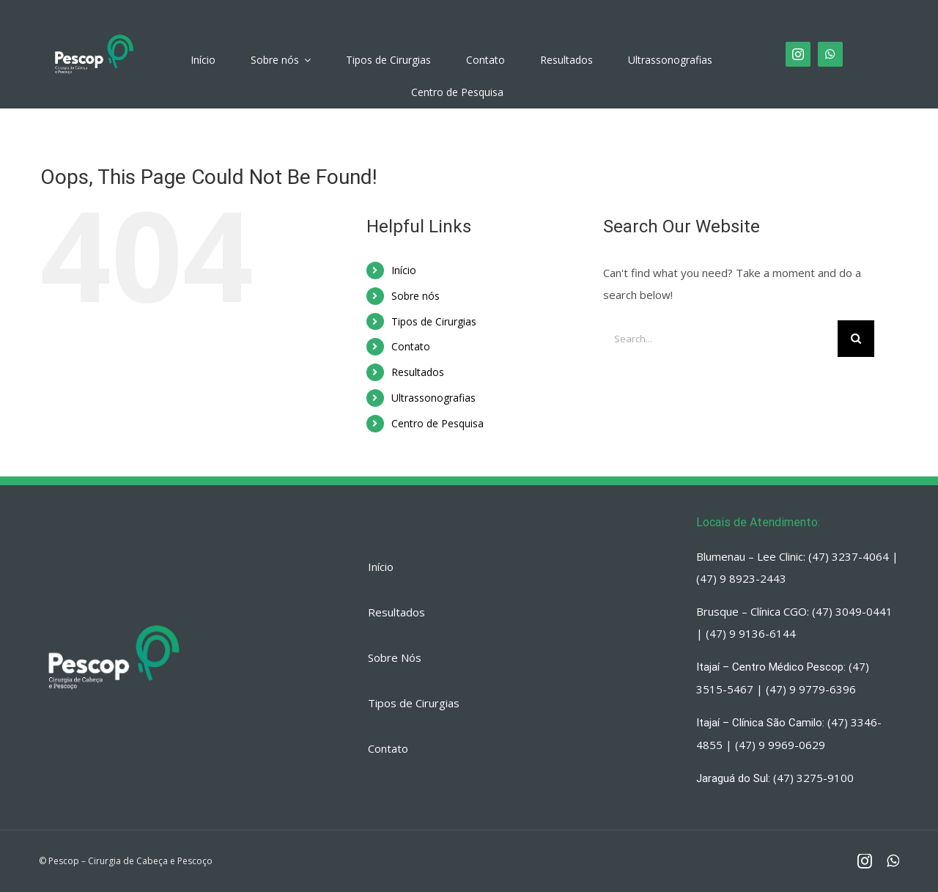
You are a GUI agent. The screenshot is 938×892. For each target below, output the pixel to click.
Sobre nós (415, 296)
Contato (410, 346)
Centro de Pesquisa (437, 423)
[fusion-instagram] (798, 54)
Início (403, 270)
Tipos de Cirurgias (433, 321)
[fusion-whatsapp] (830, 54)
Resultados (417, 372)
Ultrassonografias (433, 398)
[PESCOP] (94, 35)
